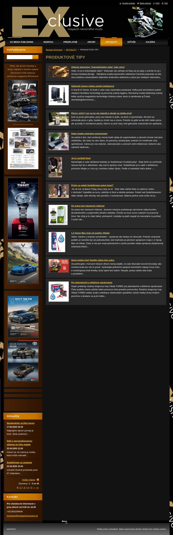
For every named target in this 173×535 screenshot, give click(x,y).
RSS (157, 3)
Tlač (166, 3)
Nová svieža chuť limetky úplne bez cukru (92, 260)
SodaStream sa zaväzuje (19, 462)
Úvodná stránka (128, 3)
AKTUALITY (71, 50)
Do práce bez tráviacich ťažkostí (87, 206)
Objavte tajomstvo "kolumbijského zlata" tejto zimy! (98, 67)
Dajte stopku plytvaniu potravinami (89, 133)
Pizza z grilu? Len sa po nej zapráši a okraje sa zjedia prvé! (101, 113)
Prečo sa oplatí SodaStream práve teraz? (92, 185)
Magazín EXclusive (54, 50)
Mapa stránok (145, 3)
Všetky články (28, 480)
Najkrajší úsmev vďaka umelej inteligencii (92, 86)
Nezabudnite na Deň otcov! (21, 423)
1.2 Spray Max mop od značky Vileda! (90, 233)
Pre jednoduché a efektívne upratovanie (91, 282)
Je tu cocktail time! (81, 158)
